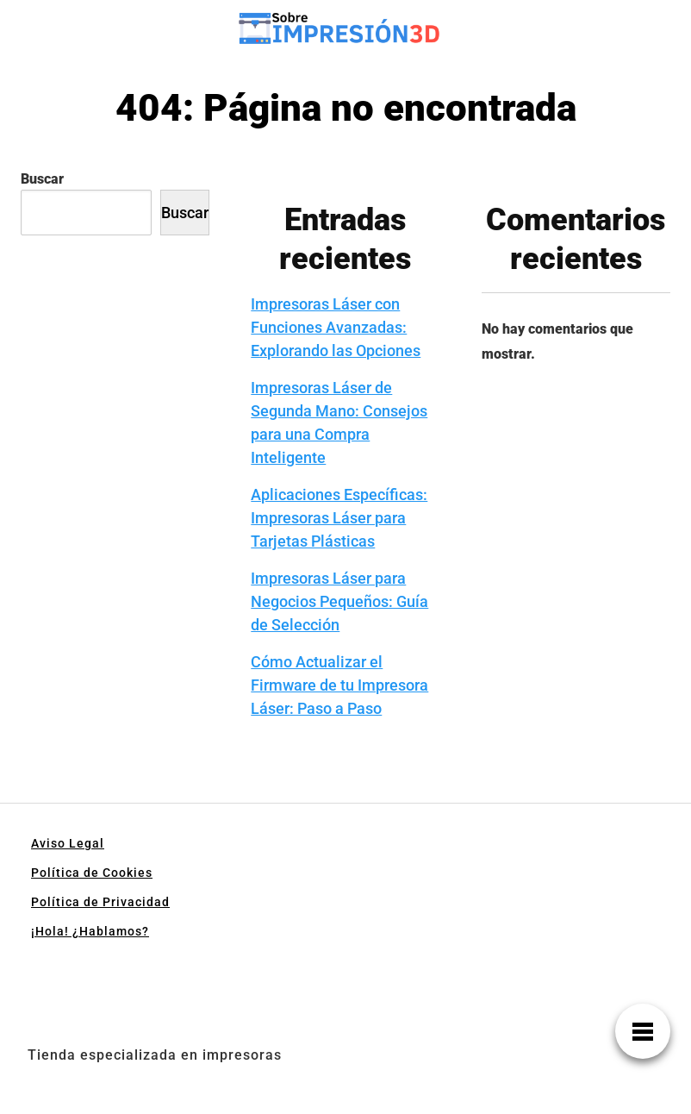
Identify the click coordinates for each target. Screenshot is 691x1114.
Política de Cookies (92, 872)
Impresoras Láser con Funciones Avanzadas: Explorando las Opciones (335, 327)
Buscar (42, 179)
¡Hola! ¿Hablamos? (90, 931)
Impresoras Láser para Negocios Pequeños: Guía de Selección (339, 601)
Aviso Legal (67, 843)
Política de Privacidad (100, 902)
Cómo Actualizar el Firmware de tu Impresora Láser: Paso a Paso (339, 685)
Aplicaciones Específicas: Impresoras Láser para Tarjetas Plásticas (339, 517)
